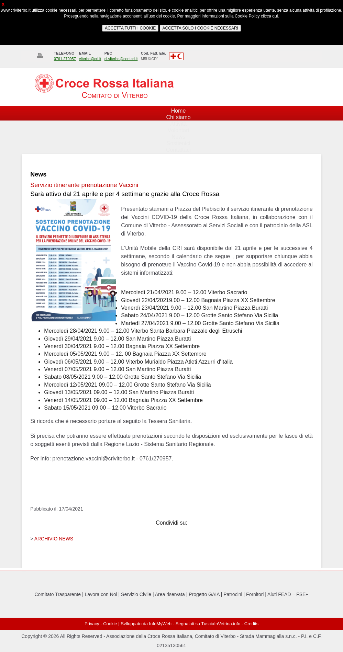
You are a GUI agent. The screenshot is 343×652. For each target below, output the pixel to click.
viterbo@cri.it (90, 59)
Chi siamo (178, 117)
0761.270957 (65, 59)
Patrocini (232, 594)
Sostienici (178, 143)
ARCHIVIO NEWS (54, 538)
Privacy (92, 623)
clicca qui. (270, 16)
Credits (251, 623)
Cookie (110, 623)
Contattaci (178, 150)
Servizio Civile (136, 594)
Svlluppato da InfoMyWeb (146, 623)
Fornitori (255, 594)
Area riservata (170, 594)
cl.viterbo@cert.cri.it (121, 59)
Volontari (178, 130)
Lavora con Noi (101, 594)
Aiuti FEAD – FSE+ (287, 594)
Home (178, 111)
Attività (178, 124)
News (178, 137)
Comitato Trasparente (57, 594)
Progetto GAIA (204, 594)
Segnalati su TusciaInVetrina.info (208, 623)
